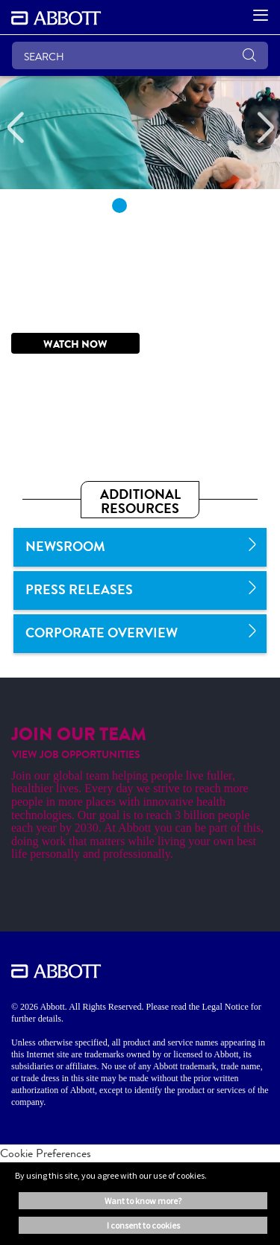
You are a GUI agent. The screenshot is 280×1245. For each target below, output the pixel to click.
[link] (140, 547)
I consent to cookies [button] (143, 1225)
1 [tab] (119, 205)
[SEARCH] (140, 55)
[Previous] (15, 128)
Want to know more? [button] (143, 1200)
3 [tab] (161, 205)
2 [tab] (140, 205)
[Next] (265, 128)
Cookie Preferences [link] (45, 1153)
